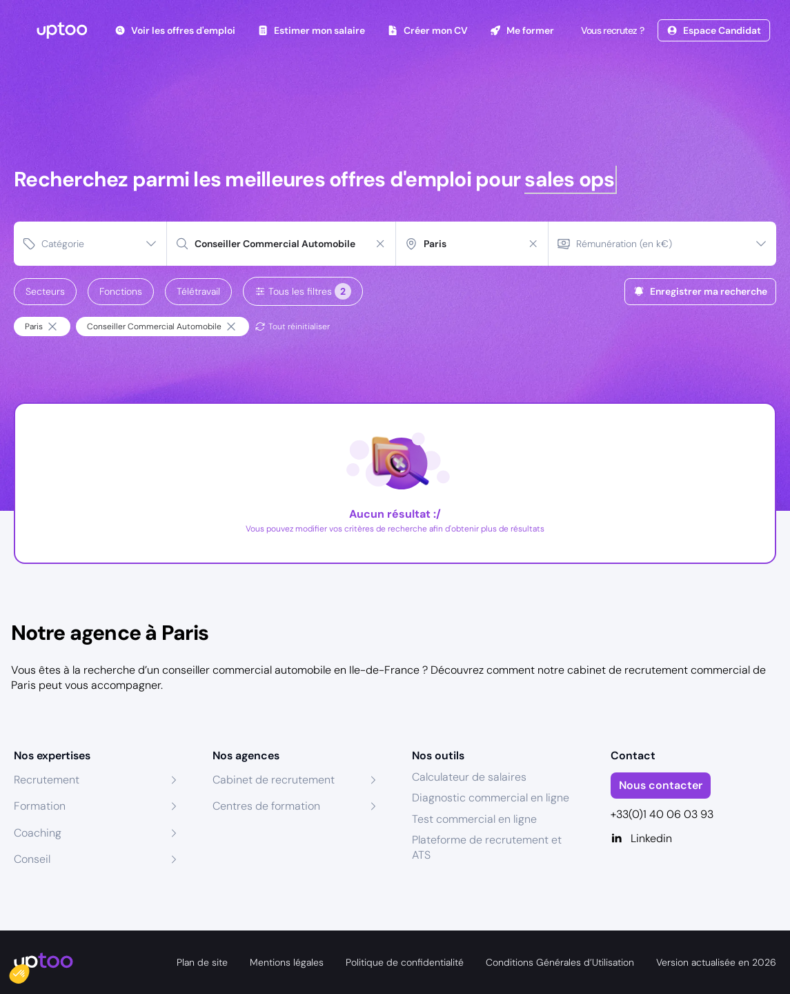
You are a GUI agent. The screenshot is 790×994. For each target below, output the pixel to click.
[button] (29, 970)
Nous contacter (660, 785)
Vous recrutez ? (611, 30)
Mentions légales (287, 962)
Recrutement (46, 779)
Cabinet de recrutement (274, 779)
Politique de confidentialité (405, 962)
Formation (40, 806)
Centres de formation (266, 806)
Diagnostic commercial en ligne (490, 797)
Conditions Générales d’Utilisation (560, 962)
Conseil (32, 859)
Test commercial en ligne (474, 819)
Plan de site (202, 962)
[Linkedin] (693, 838)
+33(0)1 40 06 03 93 (662, 814)
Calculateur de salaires (469, 777)
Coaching (37, 833)
